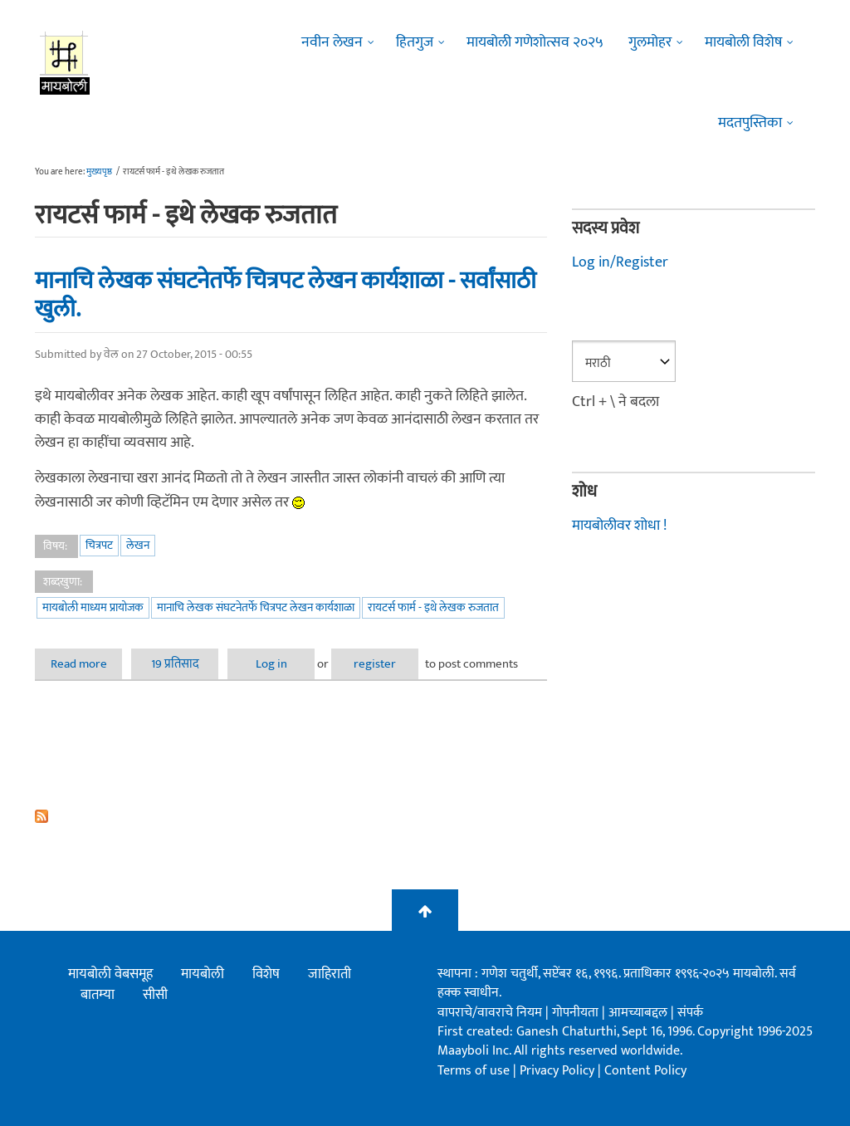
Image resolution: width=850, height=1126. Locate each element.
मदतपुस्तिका (750, 122)
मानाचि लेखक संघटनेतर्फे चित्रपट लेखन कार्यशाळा (255, 607)
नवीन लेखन (332, 42)
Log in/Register (620, 262)
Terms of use (473, 1071)
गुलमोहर (650, 42)
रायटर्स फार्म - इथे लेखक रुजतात (433, 607)
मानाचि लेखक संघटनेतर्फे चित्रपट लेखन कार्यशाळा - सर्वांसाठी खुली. (285, 295)
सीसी (155, 994)
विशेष (266, 974)
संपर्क (690, 1012)
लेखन (137, 545)
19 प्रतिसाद (175, 664)
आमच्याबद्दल (639, 1012)
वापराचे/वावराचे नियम (489, 1012)
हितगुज (414, 42)
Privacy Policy (559, 1071)
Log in (271, 664)
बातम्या (98, 994)
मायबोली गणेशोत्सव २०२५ (535, 42)
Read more (87, 664)
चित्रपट (99, 545)
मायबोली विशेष (743, 42)
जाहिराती (329, 974)
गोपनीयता (577, 1012)
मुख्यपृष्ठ (99, 171)
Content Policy (645, 1071)
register (375, 664)
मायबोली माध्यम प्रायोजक (93, 607)
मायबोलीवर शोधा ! (619, 525)
